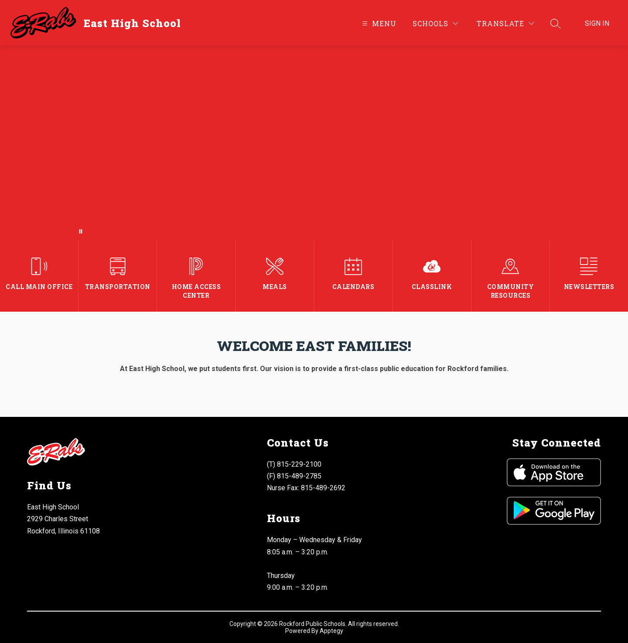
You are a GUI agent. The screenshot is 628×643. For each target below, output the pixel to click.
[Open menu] (378, 23)
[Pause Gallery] (81, 231)
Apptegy (331, 630)
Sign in (597, 23)
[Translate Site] (505, 23)
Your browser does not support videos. (314, 142)
